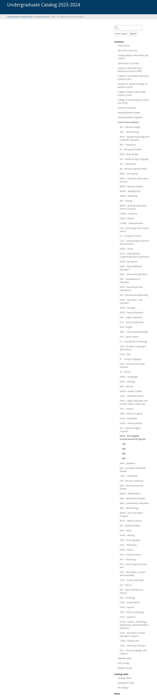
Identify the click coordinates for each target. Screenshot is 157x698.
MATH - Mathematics (130, 493)
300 (123, 453)
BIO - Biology (126, 200)
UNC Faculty (123, 663)
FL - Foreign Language (130, 359)
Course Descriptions (42, 17)
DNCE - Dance (126, 248)
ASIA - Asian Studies (129, 154)
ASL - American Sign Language (134, 159)
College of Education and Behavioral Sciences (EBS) (130, 70)
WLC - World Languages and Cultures (133, 652)
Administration (125, 658)
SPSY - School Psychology (132, 612)
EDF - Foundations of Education (130, 281)
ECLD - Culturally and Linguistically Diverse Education (134, 255)
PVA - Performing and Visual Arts (133, 566)
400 (123, 458)
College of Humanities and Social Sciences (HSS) (133, 77)
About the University (127, 50)
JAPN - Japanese (127, 463)
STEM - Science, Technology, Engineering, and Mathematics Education (134, 624)
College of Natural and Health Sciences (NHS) (132, 93)
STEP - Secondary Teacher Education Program (132, 634)
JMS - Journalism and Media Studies (133, 470)
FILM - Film (125, 354)
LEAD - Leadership (128, 475)
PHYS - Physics (127, 549)
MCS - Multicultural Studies (132, 498)
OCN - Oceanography (130, 540)
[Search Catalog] (128, 27)
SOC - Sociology (127, 597)
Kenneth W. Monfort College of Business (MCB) (132, 85)
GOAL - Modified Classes (131, 395)
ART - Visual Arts (128, 144)
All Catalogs (123, 687)
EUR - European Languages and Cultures (133, 348)
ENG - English (126, 327)
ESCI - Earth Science (129, 336)
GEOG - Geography (129, 376)
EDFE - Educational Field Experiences (131, 288)
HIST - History (126, 408)
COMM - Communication (131, 223)
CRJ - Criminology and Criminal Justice (134, 230)
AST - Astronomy (128, 163)
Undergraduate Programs (130, 117)
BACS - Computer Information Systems (134, 180)
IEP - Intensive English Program (130, 430)
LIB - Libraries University (131, 480)
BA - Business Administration (133, 168)
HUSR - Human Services (131, 423)
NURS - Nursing (127, 535)
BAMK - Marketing (128, 195)
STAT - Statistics (128, 616)
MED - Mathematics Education (134, 503)
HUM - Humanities (128, 418)
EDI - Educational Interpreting (134, 294)
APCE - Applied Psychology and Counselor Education (134, 138)
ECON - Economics (128, 261)
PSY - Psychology (128, 559)
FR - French (125, 371)
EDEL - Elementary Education (133, 274)
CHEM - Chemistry (128, 213)
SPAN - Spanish (127, 607)
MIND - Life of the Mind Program (131, 514)
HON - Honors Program (131, 413)
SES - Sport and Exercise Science (131, 591)
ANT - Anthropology (129, 131)
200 (123, 448)
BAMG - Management (130, 191)
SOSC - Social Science (130, 602)
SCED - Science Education (132, 580)
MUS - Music (126, 530)
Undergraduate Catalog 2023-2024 (20, 17)
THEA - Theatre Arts (129, 640)
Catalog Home (124, 678)
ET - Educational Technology (133, 341)
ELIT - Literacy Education (132, 322)
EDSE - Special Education (131, 312)
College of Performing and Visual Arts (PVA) (133, 101)
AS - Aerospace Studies (131, 149)
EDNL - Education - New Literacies (131, 301)
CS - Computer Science (130, 235)
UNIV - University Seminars (132, 645)
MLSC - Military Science (131, 520)
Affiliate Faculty (125, 668)
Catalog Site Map (126, 682)
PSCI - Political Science (130, 554)
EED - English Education (131, 317)
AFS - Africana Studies (130, 127)
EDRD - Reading (127, 307)
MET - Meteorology (129, 508)
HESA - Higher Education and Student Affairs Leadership (133, 402)
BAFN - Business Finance (131, 186)
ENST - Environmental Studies (134, 331)
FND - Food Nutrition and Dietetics (132, 365)
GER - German (126, 386)
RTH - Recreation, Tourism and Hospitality (132, 574)
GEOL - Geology (127, 381)
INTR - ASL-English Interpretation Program (133, 437)
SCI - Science (126, 584)
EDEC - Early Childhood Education (131, 268)
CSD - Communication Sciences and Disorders (134, 242)
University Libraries (127, 107)
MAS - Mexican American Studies (131, 487)
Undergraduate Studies (129, 112)
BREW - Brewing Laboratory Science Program (133, 207)
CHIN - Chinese (127, 218)
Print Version (124, 45)
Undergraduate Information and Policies (133, 57)
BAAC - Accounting (129, 173)
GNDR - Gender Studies (131, 391)
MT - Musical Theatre (130, 525)
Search (133, 33)
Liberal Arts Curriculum (128, 63)
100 (123, 443)
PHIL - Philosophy (128, 544)
